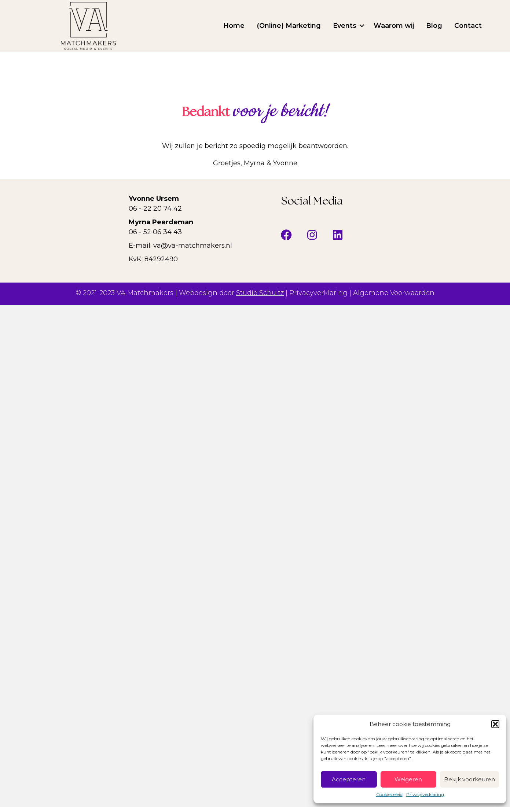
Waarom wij (394, 26)
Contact (468, 26)
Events (344, 26)
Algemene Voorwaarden (393, 293)
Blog (434, 26)
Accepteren (349, 779)
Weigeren (408, 779)
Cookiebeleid (389, 794)
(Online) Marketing (289, 26)
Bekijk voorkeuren (469, 779)
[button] (495, 724)
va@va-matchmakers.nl (192, 246)
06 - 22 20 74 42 (155, 208)
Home (234, 26)
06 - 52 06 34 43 (155, 232)
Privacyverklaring (425, 794)
